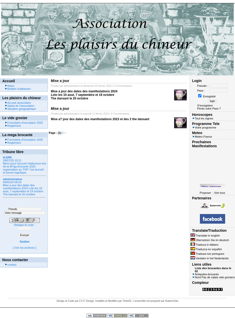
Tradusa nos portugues (207, 253)
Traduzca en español (206, 249)
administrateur (72, 85)
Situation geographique (20, 108)
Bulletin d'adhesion (18, 88)
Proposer (205, 192)
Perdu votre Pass (207, 108)
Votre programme (204, 127)
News (9, 85)
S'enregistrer (205, 105)
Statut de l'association (19, 105)
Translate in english (205, 235)
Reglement (13, 125)
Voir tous (219, 192)
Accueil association (18, 102)
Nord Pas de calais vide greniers (213, 277)
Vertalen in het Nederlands (210, 258)
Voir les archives (24, 247)
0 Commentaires (123, 85)
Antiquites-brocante (205, 274)
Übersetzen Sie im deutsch (210, 240)
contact (10, 264)
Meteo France (202, 136)
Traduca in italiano (204, 244)
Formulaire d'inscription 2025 (24, 122)
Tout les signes (202, 118)
